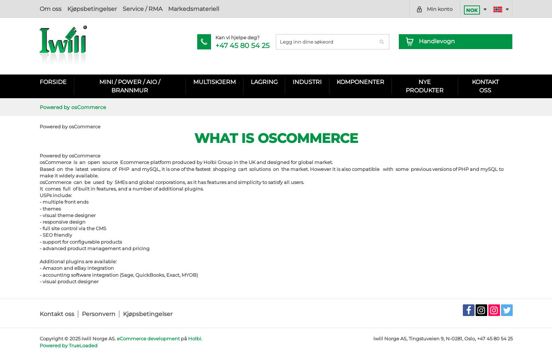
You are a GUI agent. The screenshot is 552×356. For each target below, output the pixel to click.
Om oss (50, 8)
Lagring (264, 82)
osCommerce (84, 156)
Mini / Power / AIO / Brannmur (129, 86)
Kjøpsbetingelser (92, 8)
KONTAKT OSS (485, 86)
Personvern (98, 314)
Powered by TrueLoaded (69, 345)
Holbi (194, 338)
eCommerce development (148, 338)
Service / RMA (142, 8)
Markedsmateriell (193, 8)
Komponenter (360, 82)
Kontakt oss (57, 314)
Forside (53, 82)
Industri (307, 82)
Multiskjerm (214, 82)
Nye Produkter (425, 86)
